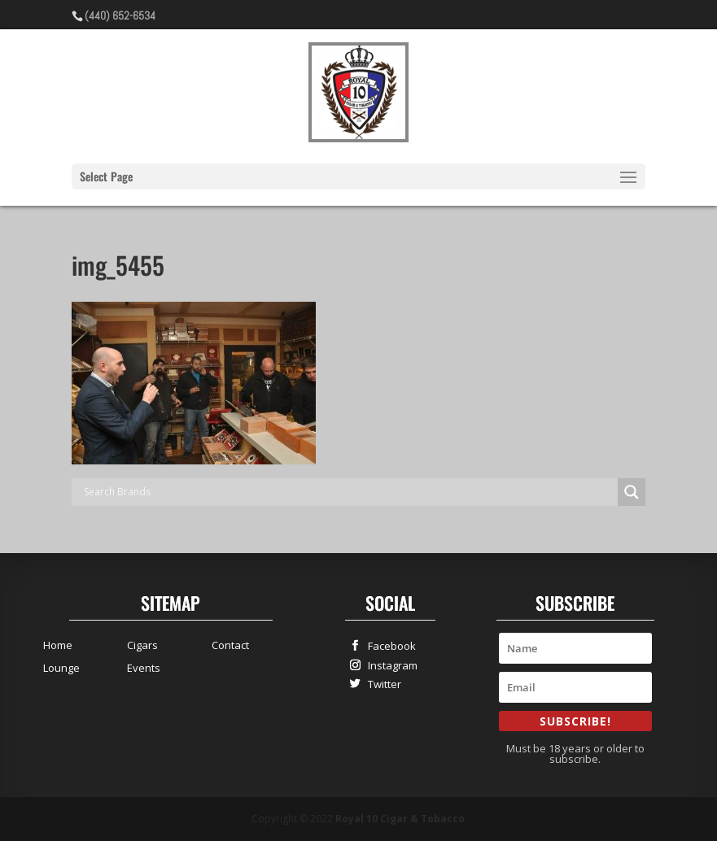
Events (143, 667)
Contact (230, 645)
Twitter (381, 683)
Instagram (389, 665)
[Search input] (349, 492)
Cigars (142, 645)
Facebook (388, 645)
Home (57, 645)
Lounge (61, 667)
